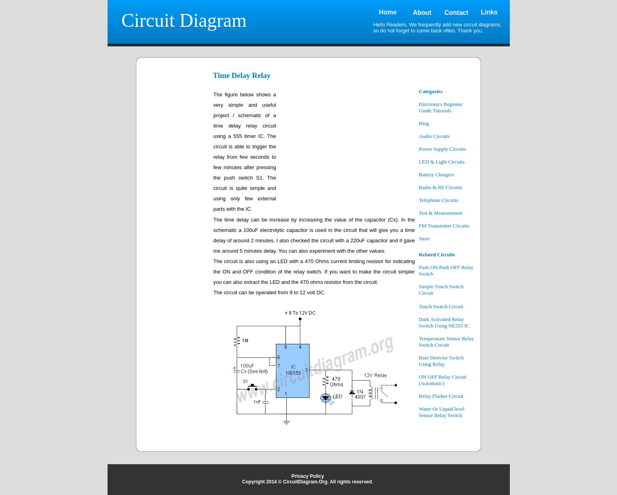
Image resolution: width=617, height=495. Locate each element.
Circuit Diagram (184, 20)
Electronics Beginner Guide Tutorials (441, 107)
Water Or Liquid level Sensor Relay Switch (442, 412)
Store (424, 239)
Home (388, 12)
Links (489, 12)
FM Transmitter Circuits (444, 226)
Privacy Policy (308, 476)
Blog (424, 123)
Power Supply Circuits (442, 149)
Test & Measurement (441, 213)
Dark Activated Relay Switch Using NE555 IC (444, 322)
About (422, 12)
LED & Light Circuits (442, 162)
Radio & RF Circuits (440, 187)
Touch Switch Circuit (441, 306)
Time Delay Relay (242, 75)
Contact (457, 12)
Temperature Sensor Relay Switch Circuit (446, 341)
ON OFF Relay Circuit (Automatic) (443, 380)
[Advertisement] (176, 209)
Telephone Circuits (438, 200)
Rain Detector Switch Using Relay (441, 361)
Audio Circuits (434, 136)
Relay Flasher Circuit (441, 396)
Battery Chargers (436, 175)
